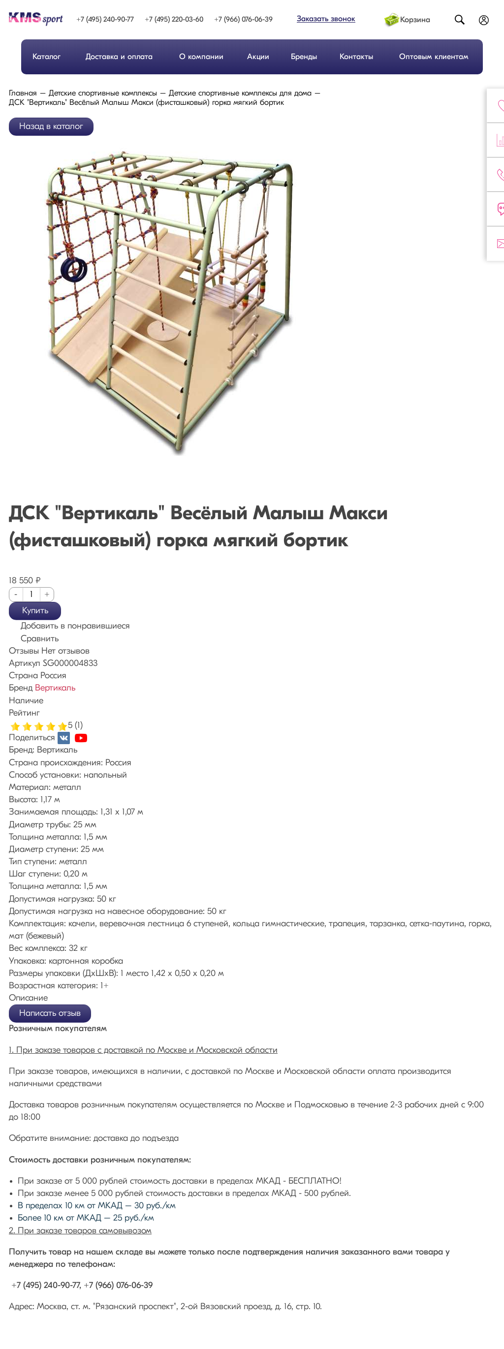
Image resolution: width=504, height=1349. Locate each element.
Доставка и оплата (119, 57)
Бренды (304, 57)
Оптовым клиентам (434, 57)
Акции (258, 57)
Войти (484, 21)
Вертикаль (55, 688)
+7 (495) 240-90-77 (105, 20)
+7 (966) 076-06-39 (243, 20)
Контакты (356, 57)
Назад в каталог (51, 126)
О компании (201, 57)
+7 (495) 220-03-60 (174, 20)
